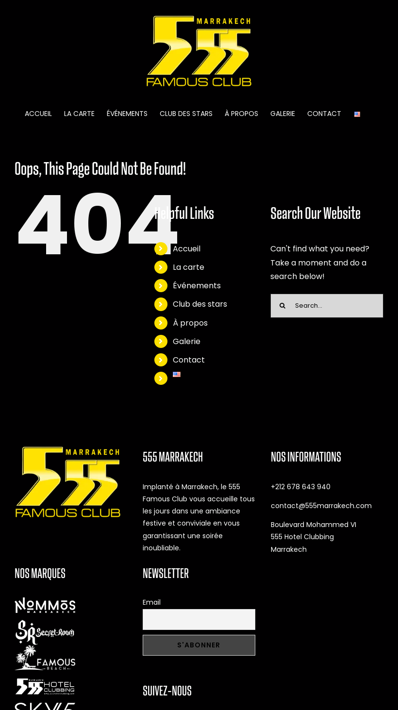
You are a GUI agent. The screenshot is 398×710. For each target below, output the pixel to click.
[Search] (282, 306)
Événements (197, 285)
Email (152, 602)
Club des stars (200, 304)
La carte (188, 267)
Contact (189, 359)
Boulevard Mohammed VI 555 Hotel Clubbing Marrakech (313, 537)
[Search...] (326, 306)
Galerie (186, 341)
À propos (190, 323)
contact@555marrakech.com (321, 506)
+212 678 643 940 (301, 487)
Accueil (186, 248)
